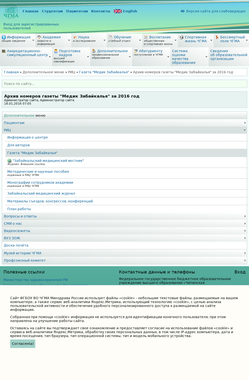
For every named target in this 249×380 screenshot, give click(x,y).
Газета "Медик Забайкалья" (104, 72)
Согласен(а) (23, 344)
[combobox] (124, 84)
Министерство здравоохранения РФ (35, 280)
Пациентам (77, 11)
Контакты (100, 11)
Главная (30, 11)
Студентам (52, 11)
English (125, 11)
